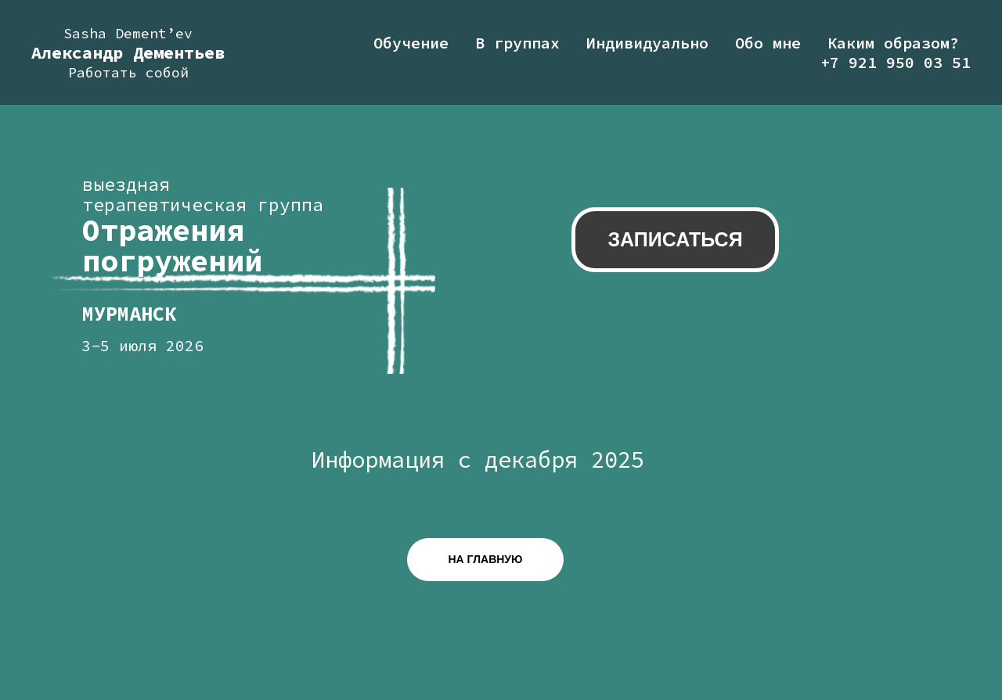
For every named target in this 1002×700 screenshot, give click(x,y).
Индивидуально (647, 42)
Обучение (411, 42)
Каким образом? (893, 42)
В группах (517, 42)
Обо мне (768, 42)
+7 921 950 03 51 (895, 62)
